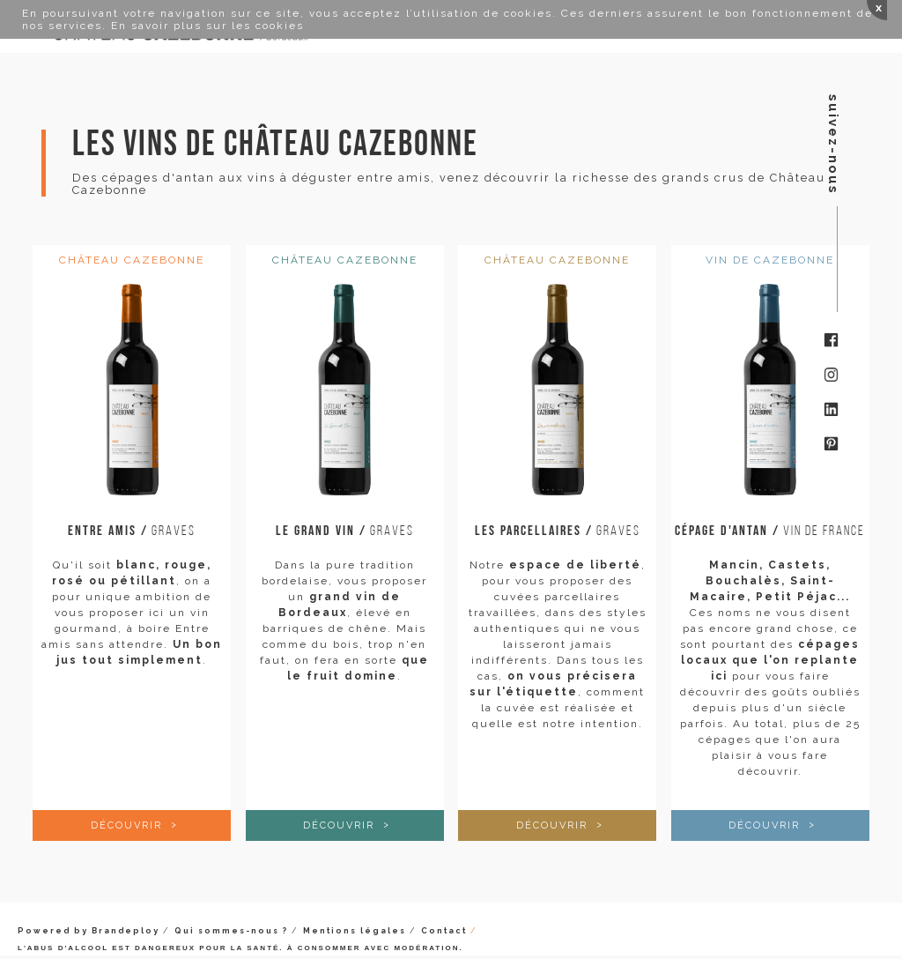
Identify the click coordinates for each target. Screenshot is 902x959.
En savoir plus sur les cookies (207, 25)
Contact (444, 930)
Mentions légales (354, 930)
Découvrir (128, 825)
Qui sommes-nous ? (231, 930)
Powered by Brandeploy (88, 930)
